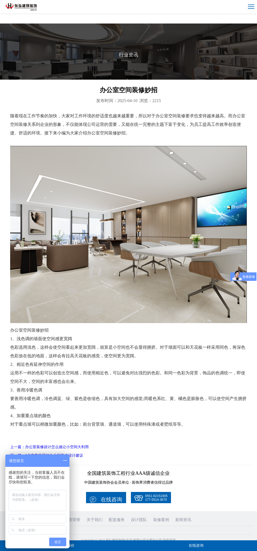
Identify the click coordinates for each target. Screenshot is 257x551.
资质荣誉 (74, 509)
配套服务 (116, 509)
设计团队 (137, 509)
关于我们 (95, 509)
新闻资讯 (179, 509)
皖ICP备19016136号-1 (129, 535)
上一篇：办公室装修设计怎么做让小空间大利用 (55, 436)
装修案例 (158, 509)
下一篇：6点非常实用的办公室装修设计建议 (52, 445)
